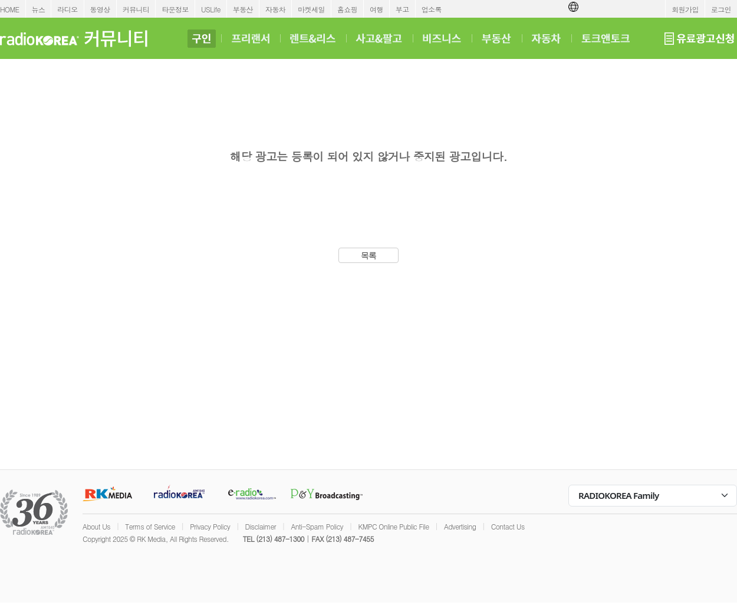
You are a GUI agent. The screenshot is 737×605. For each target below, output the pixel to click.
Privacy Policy (210, 526)
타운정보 (175, 9)
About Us (96, 526)
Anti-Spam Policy (317, 526)
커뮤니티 (136, 9)
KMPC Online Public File (393, 526)
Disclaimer (260, 526)
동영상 (100, 9)
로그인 (721, 9)
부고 (402, 9)
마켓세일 (311, 9)
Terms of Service (150, 526)
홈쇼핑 (347, 9)
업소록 (432, 9)
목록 (369, 255)
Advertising (460, 526)
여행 (376, 9)
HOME (9, 9)
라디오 (67, 9)
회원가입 (685, 9)
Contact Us (508, 526)
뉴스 (38, 9)
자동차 (275, 9)
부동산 (243, 9)
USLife (211, 9)
